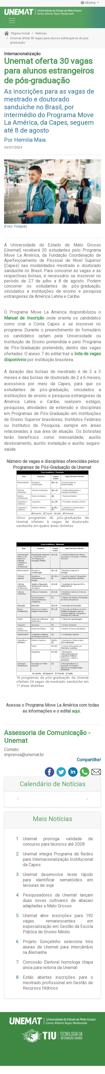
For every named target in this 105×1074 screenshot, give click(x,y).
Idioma (88, 3)
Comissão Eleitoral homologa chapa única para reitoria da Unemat (58, 965)
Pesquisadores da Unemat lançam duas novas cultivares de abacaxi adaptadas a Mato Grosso (58, 900)
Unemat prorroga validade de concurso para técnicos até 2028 (58, 841)
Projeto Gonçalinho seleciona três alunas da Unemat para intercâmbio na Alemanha (58, 947)
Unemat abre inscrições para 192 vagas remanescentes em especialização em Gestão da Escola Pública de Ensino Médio (58, 923)
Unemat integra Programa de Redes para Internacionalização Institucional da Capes (58, 859)
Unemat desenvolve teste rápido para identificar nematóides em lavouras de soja (58, 880)
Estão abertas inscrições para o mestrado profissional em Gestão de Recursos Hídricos (58, 983)
